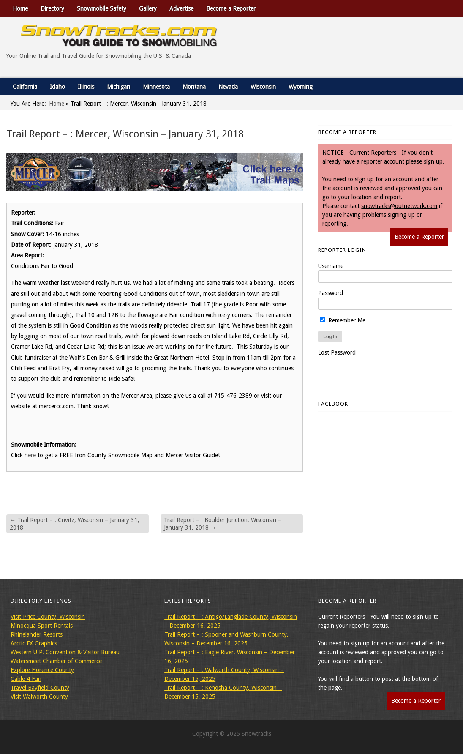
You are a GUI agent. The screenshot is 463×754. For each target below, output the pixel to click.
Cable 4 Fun (26, 678)
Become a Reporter (231, 8)
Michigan (118, 86)
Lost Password (337, 352)
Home (20, 8)
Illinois (86, 86)
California (25, 86)
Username (330, 265)
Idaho (57, 86)
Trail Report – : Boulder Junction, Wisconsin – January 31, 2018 (222, 523)
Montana (194, 86)
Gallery (148, 8)
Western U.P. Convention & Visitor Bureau (65, 652)
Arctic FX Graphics (34, 643)
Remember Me (342, 320)
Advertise (181, 8)
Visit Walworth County (39, 696)
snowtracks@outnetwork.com (399, 205)
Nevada (228, 86)
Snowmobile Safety (101, 8)
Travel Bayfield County (40, 687)
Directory (52, 8)
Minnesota (156, 86)
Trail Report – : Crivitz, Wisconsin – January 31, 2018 (74, 523)
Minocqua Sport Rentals (42, 625)
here (30, 455)
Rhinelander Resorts (37, 634)
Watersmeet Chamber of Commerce (56, 661)
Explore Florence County (42, 670)
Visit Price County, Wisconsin (48, 616)
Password (330, 293)
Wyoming (301, 86)
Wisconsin (263, 86)
